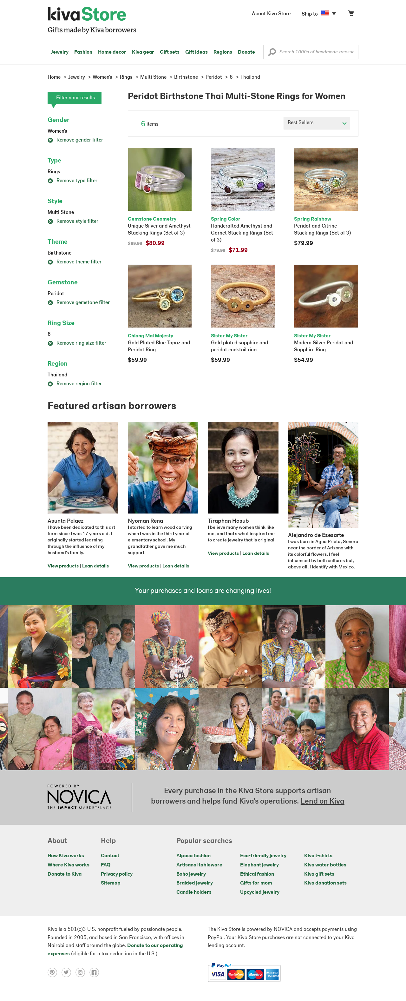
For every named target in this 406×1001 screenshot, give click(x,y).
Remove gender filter (75, 140)
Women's (57, 131)
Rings (54, 172)
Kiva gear (143, 52)
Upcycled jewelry (259, 892)
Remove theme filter (75, 262)
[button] (272, 53)
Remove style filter (73, 221)
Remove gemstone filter (79, 302)
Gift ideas (196, 52)
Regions (222, 52)
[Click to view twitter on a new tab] (68, 972)
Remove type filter (72, 180)
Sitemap (111, 883)
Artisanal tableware (199, 865)
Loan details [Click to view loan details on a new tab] (95, 566)
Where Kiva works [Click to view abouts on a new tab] (68, 865)
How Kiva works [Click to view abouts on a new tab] (66, 855)
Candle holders (194, 892)
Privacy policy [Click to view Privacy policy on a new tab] (117, 874)
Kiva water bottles (325, 865)
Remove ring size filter (77, 343)
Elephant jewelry (259, 865)
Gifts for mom (256, 883)
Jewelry (59, 52)
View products (63, 566)
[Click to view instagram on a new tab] (82, 972)
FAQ (105, 865)
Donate (246, 52)
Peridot (56, 293)
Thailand (57, 375)
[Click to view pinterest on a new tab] (55, 972)
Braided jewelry (194, 883)
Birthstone (59, 253)
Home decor (112, 52)
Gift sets (170, 52)
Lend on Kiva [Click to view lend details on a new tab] (322, 801)
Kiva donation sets (325, 883)
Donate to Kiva (65, 874)
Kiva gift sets (319, 874)
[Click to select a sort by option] (317, 123)
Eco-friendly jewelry (263, 855)
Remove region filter (75, 384)
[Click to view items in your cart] (350, 15)
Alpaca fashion (193, 855)
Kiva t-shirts (318, 855)
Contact (110, 855)
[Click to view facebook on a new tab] (95, 972)
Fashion (83, 52)
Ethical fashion (257, 874)
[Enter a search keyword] (310, 52)
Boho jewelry (191, 874)
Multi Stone (61, 212)
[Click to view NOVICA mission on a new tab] (79, 797)
